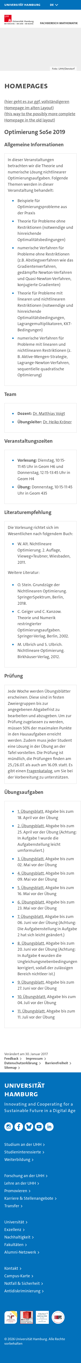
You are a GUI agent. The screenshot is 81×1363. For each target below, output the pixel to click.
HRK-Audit (40, 1315)
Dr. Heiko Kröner (57, 422)
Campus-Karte (17, 1276)
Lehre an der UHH (20, 1183)
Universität (14, 1222)
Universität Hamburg (22, 4)
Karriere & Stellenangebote (28, 1198)
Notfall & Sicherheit (22, 1283)
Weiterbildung (17, 1159)
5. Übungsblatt (30, 887)
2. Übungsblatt (30, 826)
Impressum (34, 1058)
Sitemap (10, 1067)
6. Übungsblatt (30, 902)
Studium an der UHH (22, 1144)
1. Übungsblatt (30, 811)
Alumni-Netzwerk (20, 1252)
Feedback (11, 1058)
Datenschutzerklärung (21, 1063)
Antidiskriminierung (22, 1291)
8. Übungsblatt (30, 943)
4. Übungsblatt (30, 873)
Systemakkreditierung (58, 1313)
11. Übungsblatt (31, 1011)
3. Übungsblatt (30, 858)
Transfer (11, 1206)
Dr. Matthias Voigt (49, 413)
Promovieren (15, 1190)
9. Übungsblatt (30, 982)
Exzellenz (12, 1229)
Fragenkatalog (39, 771)
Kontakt (11, 1268)
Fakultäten (14, 1244)
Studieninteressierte (22, 1152)
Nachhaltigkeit (17, 1237)
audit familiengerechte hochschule (10, 1317)
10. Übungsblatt (31, 996)
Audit (24, 1313)
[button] (53, 5)
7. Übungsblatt (30, 916)
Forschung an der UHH (24, 1175)
